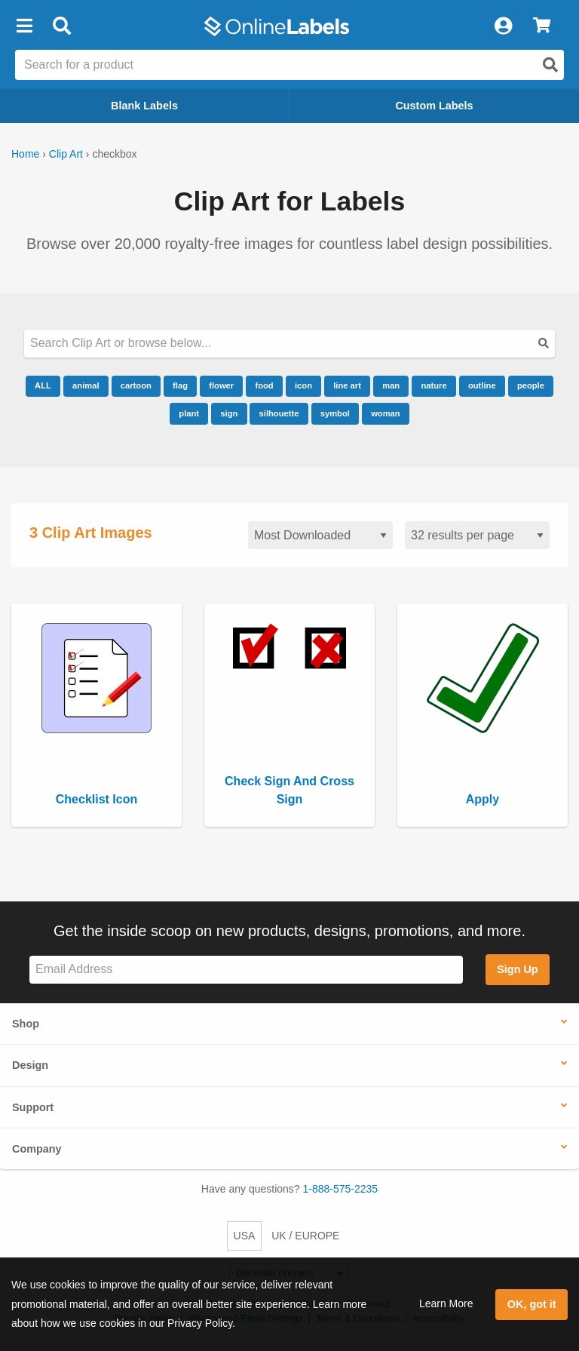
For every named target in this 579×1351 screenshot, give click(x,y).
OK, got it (531, 1304)
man (391, 385)
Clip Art (66, 154)
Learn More (446, 1303)
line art (347, 385)
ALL (43, 385)
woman (385, 413)
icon (303, 385)
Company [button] (37, 1149)
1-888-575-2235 (340, 1189)
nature (433, 385)
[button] (24, 26)
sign (228, 413)
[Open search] (550, 64)
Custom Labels (434, 106)
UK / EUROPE (305, 1236)
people (530, 385)
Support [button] (33, 1107)
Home (25, 154)
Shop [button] (25, 1024)
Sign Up (517, 969)
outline (482, 385)
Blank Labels (144, 106)
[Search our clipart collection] (289, 344)
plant (189, 413)
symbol (335, 413)
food (264, 385)
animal (85, 385)
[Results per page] (477, 535)
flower (221, 385)
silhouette (279, 413)
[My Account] (503, 26)
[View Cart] (542, 26)
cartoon (136, 385)
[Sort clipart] (320, 535)
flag (180, 385)
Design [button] (30, 1065)
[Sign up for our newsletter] (246, 970)
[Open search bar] (61, 26)
